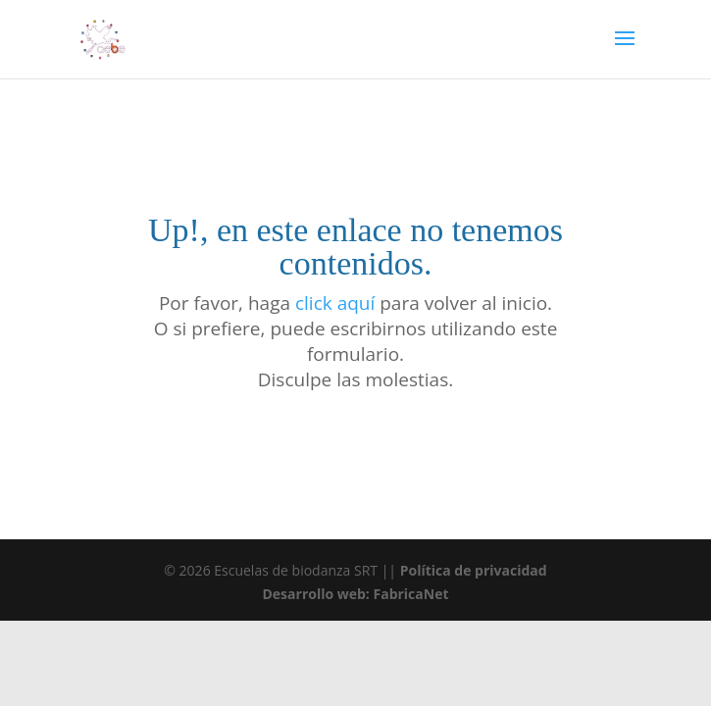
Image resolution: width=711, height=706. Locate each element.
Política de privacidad (473, 570)
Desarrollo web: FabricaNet (355, 593)
